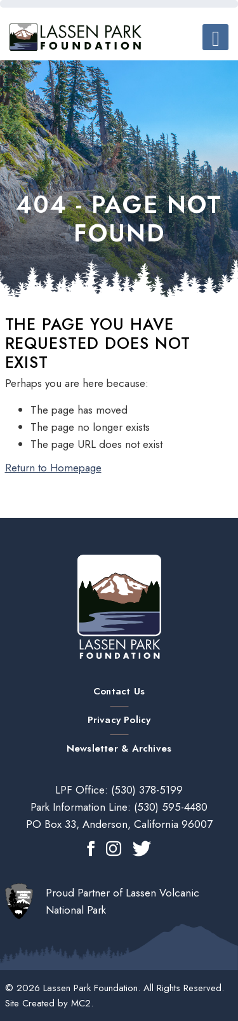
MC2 (81, 1003)
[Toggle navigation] (215, 37)
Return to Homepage (53, 467)
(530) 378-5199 (145, 789)
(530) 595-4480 (169, 807)
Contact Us (119, 691)
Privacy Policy (119, 720)
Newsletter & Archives (119, 748)
